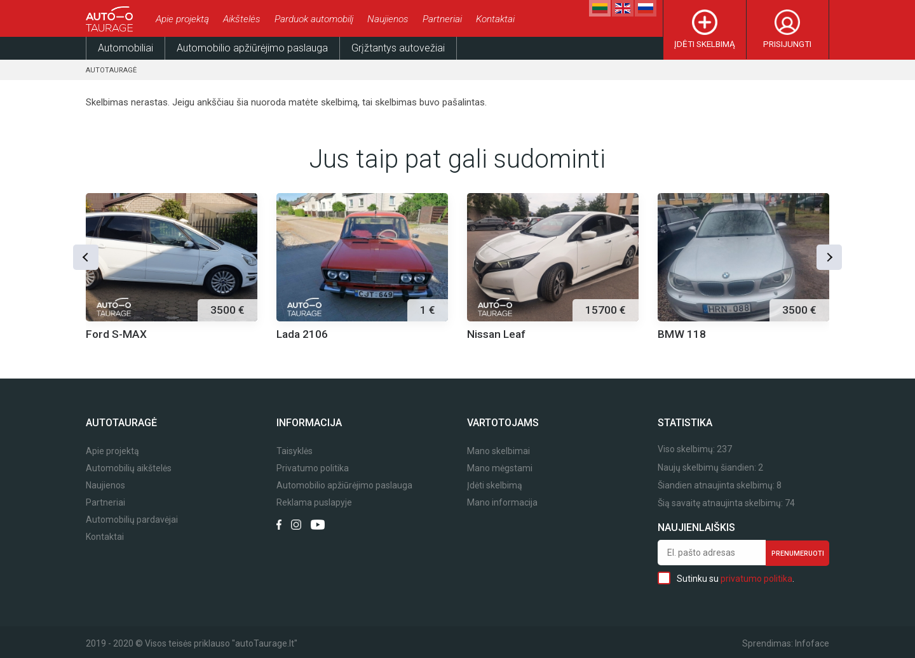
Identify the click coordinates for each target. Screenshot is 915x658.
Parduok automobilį (313, 19)
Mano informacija (502, 502)
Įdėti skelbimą (704, 44)
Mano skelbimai (498, 451)
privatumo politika (756, 579)
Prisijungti (787, 44)
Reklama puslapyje (314, 502)
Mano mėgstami (499, 468)
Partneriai (442, 19)
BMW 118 (682, 334)
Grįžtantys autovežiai (398, 48)
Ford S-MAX (116, 334)
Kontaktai (495, 19)
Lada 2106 (302, 334)
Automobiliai (125, 48)
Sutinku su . (726, 578)
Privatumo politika (312, 468)
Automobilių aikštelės (129, 468)
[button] (85, 257)
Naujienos (388, 19)
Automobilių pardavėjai (132, 520)
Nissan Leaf (496, 334)
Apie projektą (182, 19)
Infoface (812, 643)
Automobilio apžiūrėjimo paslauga (252, 48)
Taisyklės (294, 451)
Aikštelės (242, 19)
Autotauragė (111, 70)
